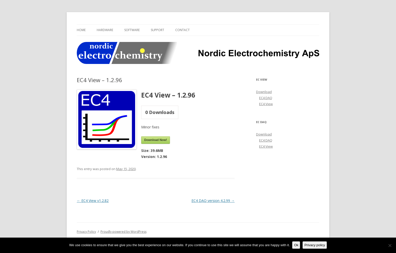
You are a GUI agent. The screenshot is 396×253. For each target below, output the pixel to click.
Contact (182, 30)
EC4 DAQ (265, 98)
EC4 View (266, 104)
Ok (296, 245)
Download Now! (155, 140)
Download (264, 91)
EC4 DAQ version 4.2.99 (213, 200)
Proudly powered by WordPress (123, 231)
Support (157, 30)
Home (81, 30)
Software (132, 30)
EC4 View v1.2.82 (93, 200)
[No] (389, 245)
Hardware (105, 30)
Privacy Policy (86, 231)
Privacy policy (314, 245)
